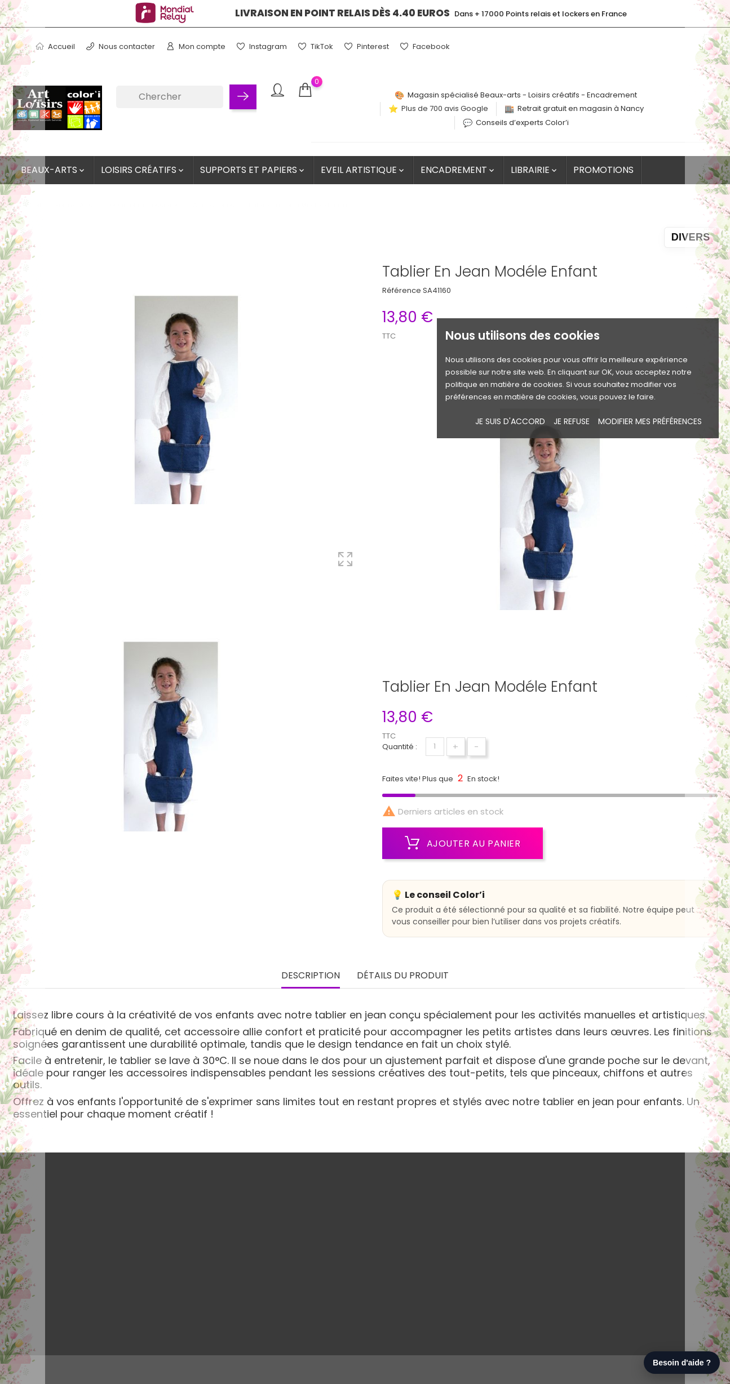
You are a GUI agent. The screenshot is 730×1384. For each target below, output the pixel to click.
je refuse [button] (572, 421)
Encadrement (458, 169)
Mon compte (195, 46)
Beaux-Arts (53, 169)
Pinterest (366, 46)
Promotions (603, 169)
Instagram (262, 46)
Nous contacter (120, 46)
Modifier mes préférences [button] (650, 421)
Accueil (55, 46)
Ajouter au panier (463, 843)
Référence (401, 290)
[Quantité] (435, 746)
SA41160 (437, 290)
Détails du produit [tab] (403, 976)
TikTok (315, 46)
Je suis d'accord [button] (510, 421)
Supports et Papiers (253, 169)
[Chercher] (169, 97)
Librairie (535, 169)
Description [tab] (310, 976)
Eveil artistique (363, 169)
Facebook (425, 46)
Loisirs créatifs (143, 169)
